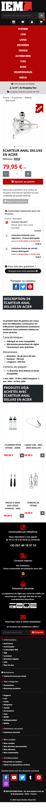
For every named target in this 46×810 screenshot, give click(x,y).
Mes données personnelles (15, 746)
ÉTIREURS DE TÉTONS (33, 504)
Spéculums (10, 100)
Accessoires (23, 56)
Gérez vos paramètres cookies (16, 765)
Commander (9, 646)
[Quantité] (17, 174)
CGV (5, 662)
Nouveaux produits (12, 688)
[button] (14, 146)
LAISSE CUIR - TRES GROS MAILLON (33, 446)
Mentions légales (11, 659)
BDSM (23, 67)
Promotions (8, 685)
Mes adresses (9, 749)
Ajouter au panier (23, 181)
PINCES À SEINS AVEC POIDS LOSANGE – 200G (12, 505)
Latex (23, 40)
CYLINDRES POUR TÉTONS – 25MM (13, 446)
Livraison (7, 656)
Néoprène (23, 45)
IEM (5, 653)
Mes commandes (10, 752)
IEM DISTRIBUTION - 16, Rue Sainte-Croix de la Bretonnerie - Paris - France (23, 792)
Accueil (6, 97)
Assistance (8, 643)
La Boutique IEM (10, 650)
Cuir (23, 34)
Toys (23, 61)
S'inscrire (37, 632)
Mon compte (9, 743)
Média (23, 77)
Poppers (23, 29)
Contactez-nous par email (14, 676)
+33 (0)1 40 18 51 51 (23, 545)
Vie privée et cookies (12, 762)
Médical (28, 97)
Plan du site (8, 665)
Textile (23, 50)
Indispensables (23, 72)
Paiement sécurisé (11, 732)
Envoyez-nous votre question (23, 271)
